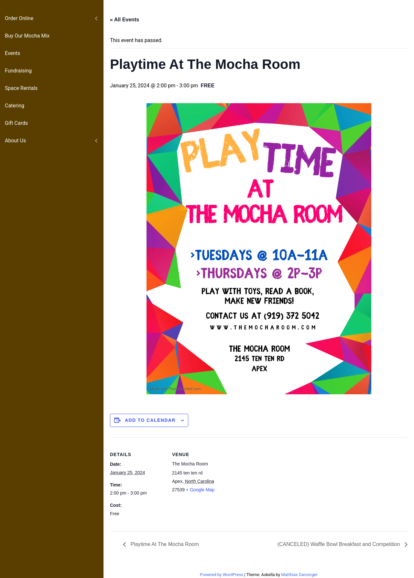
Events (12, 53)
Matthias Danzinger (299, 574)
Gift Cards (16, 123)
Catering (14, 106)
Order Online (19, 18)
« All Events (124, 19)
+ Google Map (200, 489)
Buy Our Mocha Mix (27, 36)
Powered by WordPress (222, 574)
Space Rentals (21, 88)
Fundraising (18, 71)
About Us (15, 140)
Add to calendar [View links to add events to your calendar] (150, 420)
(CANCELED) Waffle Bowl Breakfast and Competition (339, 544)
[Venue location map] (268, 482)
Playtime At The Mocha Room (164, 544)
